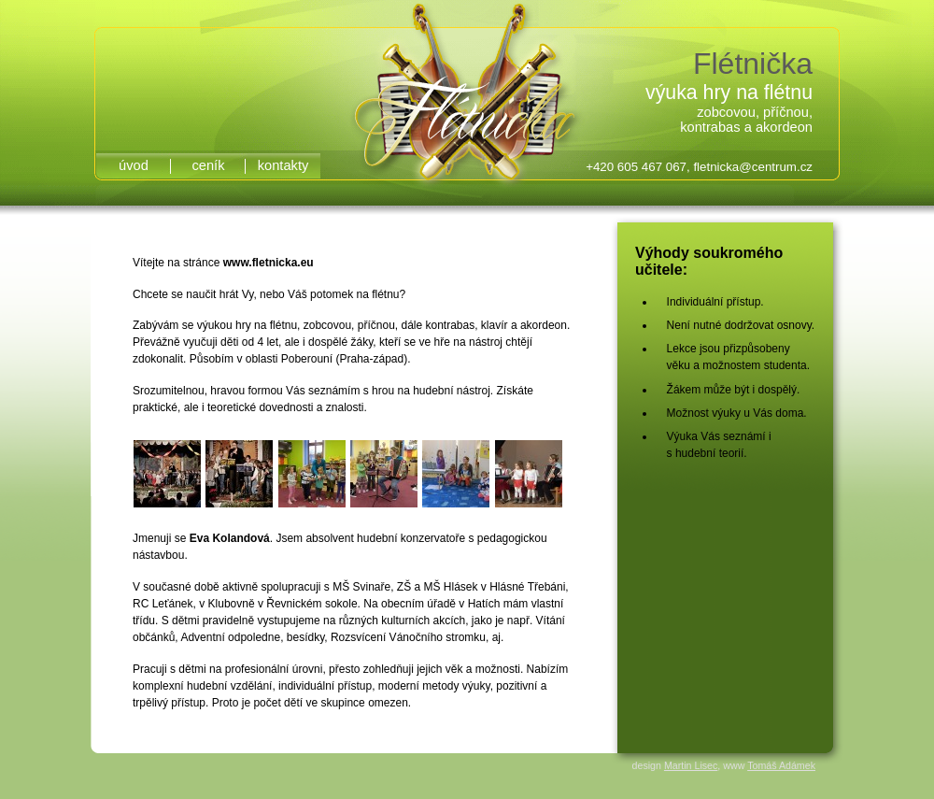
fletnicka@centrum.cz (753, 167)
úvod (134, 165)
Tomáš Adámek (781, 765)
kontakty (283, 165)
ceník (207, 165)
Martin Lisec (690, 765)
